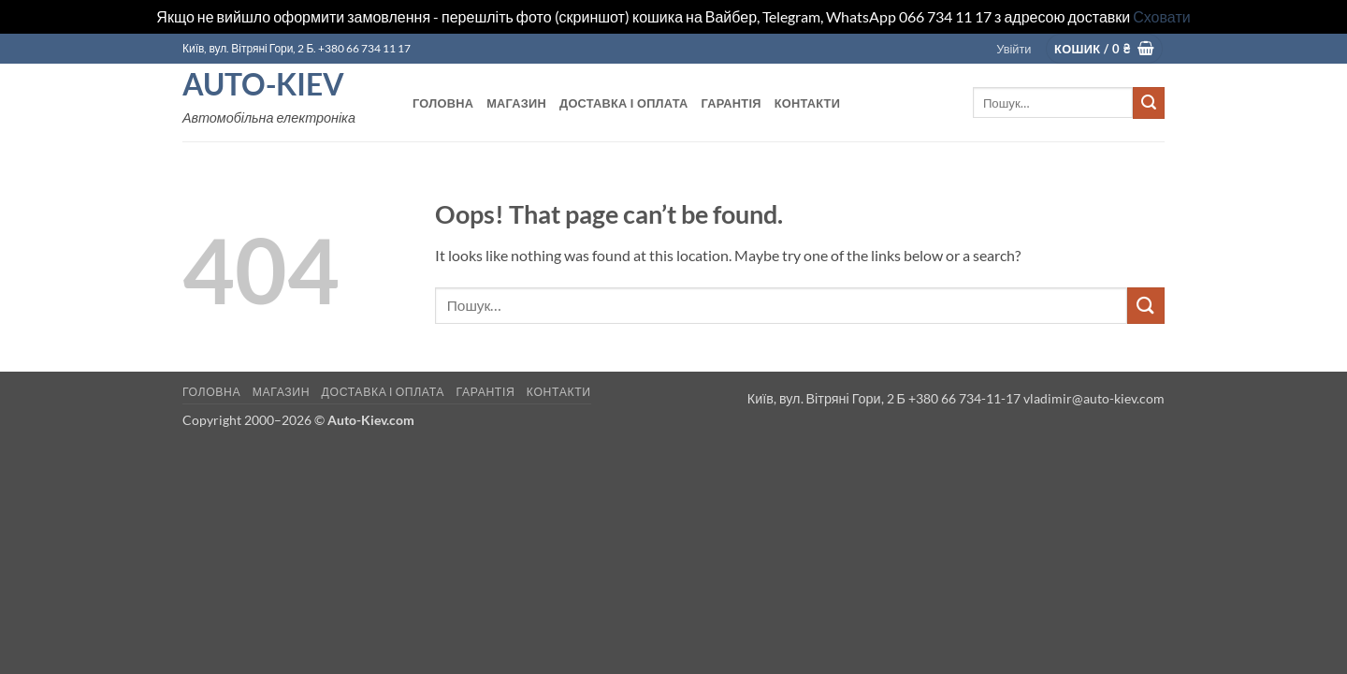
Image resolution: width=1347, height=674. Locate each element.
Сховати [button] (1161, 16)
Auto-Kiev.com (370, 420)
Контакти (807, 102)
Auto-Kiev (263, 84)
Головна (443, 102)
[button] (1013, 49)
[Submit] (1149, 103)
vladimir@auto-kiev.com (1094, 398)
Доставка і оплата (623, 102)
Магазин (516, 102)
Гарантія (730, 102)
